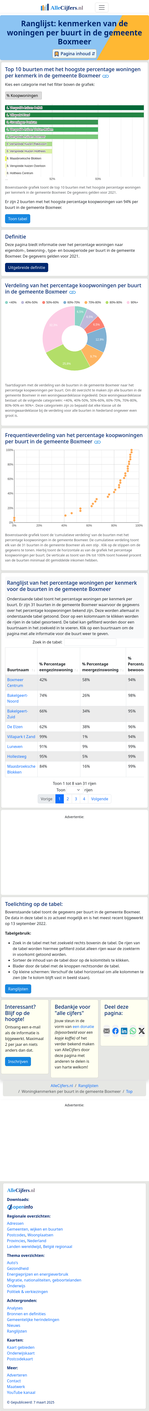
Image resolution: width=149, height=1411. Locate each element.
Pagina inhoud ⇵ (74, 54)
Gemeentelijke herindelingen (33, 1319)
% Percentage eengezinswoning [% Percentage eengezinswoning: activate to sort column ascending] (56, 666)
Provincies (16, 1240)
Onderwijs (16, 1285)
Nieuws (13, 1325)
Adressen (15, 1223)
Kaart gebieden (21, 1347)
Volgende (99, 798)
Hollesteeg (16, 756)
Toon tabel (17, 218)
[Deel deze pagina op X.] (141, 1031)
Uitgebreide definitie (26, 267)
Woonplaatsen (40, 1235)
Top (129, 1091)
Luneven (15, 746)
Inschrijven (18, 1061)
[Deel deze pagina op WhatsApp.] (133, 1031)
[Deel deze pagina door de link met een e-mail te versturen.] (106, 1031)
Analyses (15, 1308)
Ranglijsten (18, 989)
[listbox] (24, 95)
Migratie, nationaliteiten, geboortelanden (44, 1280)
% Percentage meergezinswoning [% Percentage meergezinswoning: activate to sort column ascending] (100, 666)
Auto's (12, 1262)
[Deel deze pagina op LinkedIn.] (124, 1031)
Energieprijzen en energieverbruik (37, 1274)
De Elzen (15, 726)
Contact (14, 1381)
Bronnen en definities (26, 1313)
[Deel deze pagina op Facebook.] (115, 1031)
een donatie (83, 1026)
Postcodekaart (20, 1359)
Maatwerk (16, 1386)
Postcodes (16, 1235)
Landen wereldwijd (24, 1246)
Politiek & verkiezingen (27, 1291)
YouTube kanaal (21, 1392)
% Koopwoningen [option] (22, 95)
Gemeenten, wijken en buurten (35, 1229)
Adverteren (17, 1375)
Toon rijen (74, 790)
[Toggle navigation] (101, 7)
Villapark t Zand (21, 736)
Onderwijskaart (21, 1353)
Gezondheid (18, 1268)
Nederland (36, 1240)
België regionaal (57, 1246)
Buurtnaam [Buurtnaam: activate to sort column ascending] (18, 669)
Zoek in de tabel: (74, 642)
